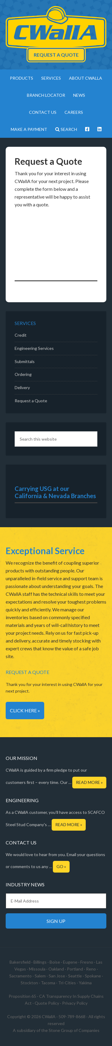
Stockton (29, 982)
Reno (91, 968)
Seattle (75, 975)
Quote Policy (47, 1003)
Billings (40, 962)
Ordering (23, 374)
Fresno (86, 962)
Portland (75, 968)
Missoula (37, 968)
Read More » (89, 782)
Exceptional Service (45, 550)
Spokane (93, 975)
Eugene (70, 962)
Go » (61, 866)
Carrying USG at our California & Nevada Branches (55, 492)
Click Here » (25, 710)
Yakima (85, 982)
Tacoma (48, 982)
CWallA (56, 28)
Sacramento (20, 975)
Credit (21, 335)
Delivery (22, 387)
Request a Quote (56, 55)
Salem (40, 975)
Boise (55, 962)
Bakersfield (20, 962)
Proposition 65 (22, 996)
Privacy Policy (75, 1003)
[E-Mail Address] (56, 901)
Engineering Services (34, 348)
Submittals (25, 361)
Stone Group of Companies (74, 1030)
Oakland (56, 968)
